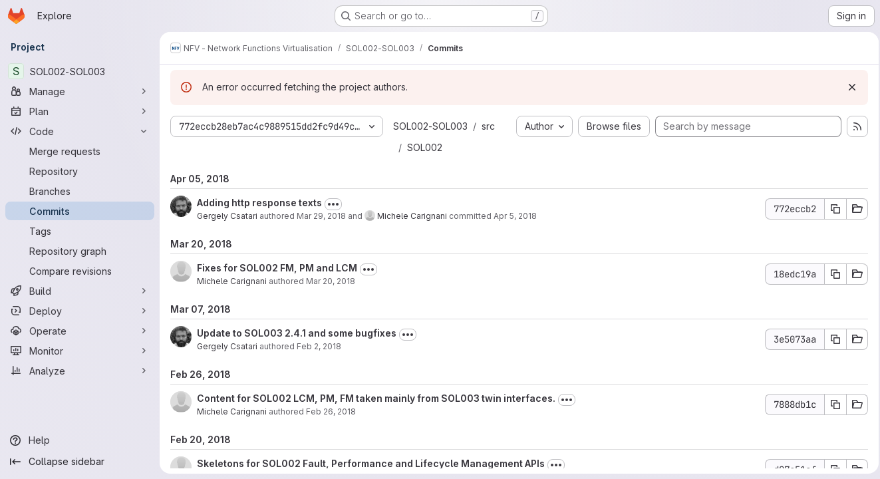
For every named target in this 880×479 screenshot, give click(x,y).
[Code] (79, 131)
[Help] (79, 440)
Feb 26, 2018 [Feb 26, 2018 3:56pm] (331, 411)
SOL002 (424, 147)
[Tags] (79, 231)
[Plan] (79, 111)
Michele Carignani (412, 216)
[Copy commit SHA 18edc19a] (831, 274)
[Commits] (79, 211)
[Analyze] (79, 370)
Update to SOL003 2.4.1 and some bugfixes (296, 333)
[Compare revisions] (79, 270)
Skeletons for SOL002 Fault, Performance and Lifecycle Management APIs (371, 463)
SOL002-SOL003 (430, 126)
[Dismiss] (848, 87)
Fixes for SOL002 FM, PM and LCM (277, 267)
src (488, 126)
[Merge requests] (79, 151)
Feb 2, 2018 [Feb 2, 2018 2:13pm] (319, 346)
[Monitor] (79, 350)
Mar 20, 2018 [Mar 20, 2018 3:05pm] (330, 281)
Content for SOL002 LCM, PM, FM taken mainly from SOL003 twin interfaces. (376, 398)
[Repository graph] (79, 250)
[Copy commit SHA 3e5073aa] (831, 339)
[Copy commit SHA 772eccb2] (831, 209)
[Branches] (79, 191)
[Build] (79, 290)
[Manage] (79, 91)
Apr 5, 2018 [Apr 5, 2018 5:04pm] (515, 216)
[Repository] (79, 171)
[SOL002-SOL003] (79, 71)
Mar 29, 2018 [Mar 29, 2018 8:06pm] (321, 216)
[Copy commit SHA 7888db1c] (831, 404)
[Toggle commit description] (333, 204)
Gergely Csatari (227, 216)
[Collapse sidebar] (79, 461)
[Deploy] (79, 310)
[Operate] (79, 330)
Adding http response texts (259, 202)
